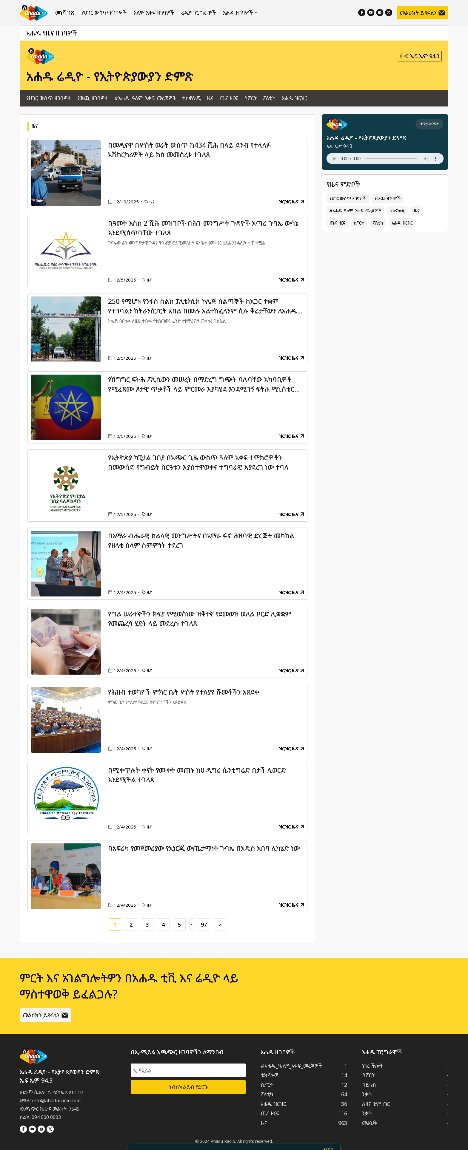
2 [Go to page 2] (131, 924)
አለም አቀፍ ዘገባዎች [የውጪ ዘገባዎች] (154, 12)
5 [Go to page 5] (179, 924)
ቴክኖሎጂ (191, 98)
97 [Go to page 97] (204, 924)
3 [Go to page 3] (147, 924)
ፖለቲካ (269, 98)
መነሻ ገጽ (64, 12)
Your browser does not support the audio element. (385, 158)
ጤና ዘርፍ (228, 98)
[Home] (33, 13)
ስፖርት (250, 98)
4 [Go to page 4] (163, 924)
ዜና (210, 98)
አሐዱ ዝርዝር (294, 98)
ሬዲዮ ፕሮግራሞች (198, 12)
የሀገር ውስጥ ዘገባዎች (104, 12)
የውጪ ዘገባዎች (92, 98)
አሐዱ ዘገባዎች (240, 12)
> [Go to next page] (219, 924)
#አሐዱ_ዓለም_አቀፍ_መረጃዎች (145, 98)
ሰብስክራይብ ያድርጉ (188, 1087)
